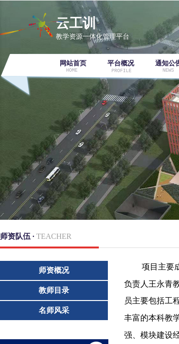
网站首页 (73, 63)
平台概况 (120, 63)
